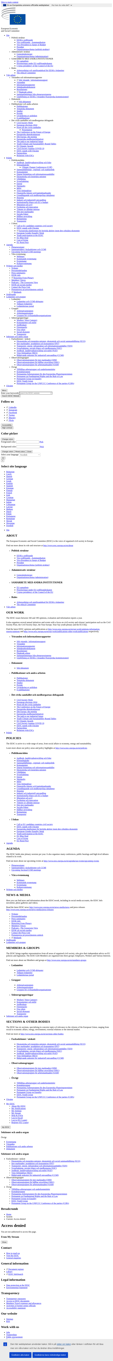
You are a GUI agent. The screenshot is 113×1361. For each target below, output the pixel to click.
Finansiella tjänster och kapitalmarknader (34, 193)
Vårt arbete (11, 75)
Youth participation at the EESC (30, 235)
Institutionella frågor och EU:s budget (32, 202)
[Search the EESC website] (35, 393)
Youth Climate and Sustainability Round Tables (36, 144)
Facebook (11, 412)
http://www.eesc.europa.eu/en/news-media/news (49, 907)
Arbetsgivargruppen (25, 311)
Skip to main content (9, 2)
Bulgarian (10, 472)
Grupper (14, 308)
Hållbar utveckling (24, 216)
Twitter (10, 415)
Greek (8, 481)
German (9, 479)
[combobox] (29, 455)
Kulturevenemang (24, 263)
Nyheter (14, 268)
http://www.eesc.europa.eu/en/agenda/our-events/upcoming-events (71, 861)
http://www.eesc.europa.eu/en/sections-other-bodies (42, 1034)
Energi (19, 183)
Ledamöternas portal (25, 306)
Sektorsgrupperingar (19, 318)
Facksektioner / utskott (20, 339)
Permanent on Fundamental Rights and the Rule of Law (40, 376)
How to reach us (13, 1253)
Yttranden (21, 82)
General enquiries (13, 1258)
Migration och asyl (24, 205)
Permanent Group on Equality (29, 379)
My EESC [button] (10, 1104)
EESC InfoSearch (14, 1274)
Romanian (10, 518)
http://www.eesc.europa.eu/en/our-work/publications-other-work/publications (56, 631)
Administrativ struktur (20, 52)
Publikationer (22, 106)
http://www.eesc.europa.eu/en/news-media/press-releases (30, 909)
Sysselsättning (23, 181)
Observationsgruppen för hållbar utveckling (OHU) (38, 362)
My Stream (16, 1113)
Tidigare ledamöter (25, 304)
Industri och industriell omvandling (31, 200)
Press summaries (18, 273)
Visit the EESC (12, 1255)
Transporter (21, 221)
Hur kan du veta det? (62, 5)
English (9, 483)
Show (4, 1242)
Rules (13, 68)
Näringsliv (21, 186)
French (9, 493)
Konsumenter (22, 172)
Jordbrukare (22, 325)
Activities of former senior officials (21, 1306)
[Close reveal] (2, 460)
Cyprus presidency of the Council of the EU (35, 66)
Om (7, 35)
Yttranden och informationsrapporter (26, 77)
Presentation (27, 130)
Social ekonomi (23, 332)
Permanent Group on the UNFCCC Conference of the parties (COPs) (45, 383)
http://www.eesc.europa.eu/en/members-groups (66, 960)
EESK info (16, 275)
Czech (8, 474)
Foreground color (8, 442)
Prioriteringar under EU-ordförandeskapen (34, 63)
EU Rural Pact (23, 242)
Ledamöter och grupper (16, 297)
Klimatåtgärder (23, 165)
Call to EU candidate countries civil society (35, 226)
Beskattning (22, 219)
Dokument (15, 99)
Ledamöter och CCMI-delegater (30, 301)
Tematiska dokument (25, 109)
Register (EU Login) (20, 1122)
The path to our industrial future (30, 141)
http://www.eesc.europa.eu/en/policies (71, 748)
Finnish (9, 490)
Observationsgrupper (20, 358)
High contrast (7, 428)
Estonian (10, 488)
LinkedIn (11, 407)
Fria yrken (21, 329)
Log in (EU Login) (19, 1120)
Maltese (9, 509)
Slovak (9, 521)
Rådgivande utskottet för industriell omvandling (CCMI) (40, 355)
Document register (15, 1269)
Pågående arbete (24, 92)
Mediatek (16, 292)
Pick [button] (41, 442)
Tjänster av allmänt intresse (28, 209)
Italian (9, 502)
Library (9, 1271)
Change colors (7, 439)
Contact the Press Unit (20, 287)
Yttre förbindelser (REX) (27, 353)
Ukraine (9, 386)
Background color (8, 447)
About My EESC (18, 1106)
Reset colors (20, 452)
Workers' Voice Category (27, 320)
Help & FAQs (17, 1115)
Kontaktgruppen (23, 372)
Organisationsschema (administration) (32, 56)
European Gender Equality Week (30, 233)
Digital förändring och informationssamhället (35, 174)
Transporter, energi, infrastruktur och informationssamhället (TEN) (44, 346)
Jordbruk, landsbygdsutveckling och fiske (34, 162)
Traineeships (11, 1335)
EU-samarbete (23, 61)
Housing (20, 198)
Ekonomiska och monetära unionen (31, 176)
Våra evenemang (18, 254)
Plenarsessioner (17, 247)
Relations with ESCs (25, 155)
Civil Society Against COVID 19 (30, 148)
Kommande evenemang (26, 259)
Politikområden (17, 160)
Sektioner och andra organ (17, 336)
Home (8, 1214)
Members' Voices (18, 280)
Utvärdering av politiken (27, 116)
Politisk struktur (18, 38)
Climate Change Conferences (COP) (37, 167)
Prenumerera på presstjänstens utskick (27, 289)
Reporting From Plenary (22, 278)
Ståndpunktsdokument (26, 87)
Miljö (19, 188)
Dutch (8, 511)
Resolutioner (22, 89)
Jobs (8, 1332)
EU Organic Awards (25, 146)
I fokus (14, 223)
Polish (8, 514)
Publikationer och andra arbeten (24, 104)
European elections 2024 (27, 125)
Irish (8, 495)
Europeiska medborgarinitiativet (30, 139)
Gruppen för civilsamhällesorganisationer (34, 315)
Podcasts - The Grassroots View (24, 282)
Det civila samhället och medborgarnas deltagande (32, 120)
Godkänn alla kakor (20, 1355)
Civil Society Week (25, 123)
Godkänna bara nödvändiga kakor (50, 1355)
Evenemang (22, 261)
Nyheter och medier (14, 266)
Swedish (9, 525)
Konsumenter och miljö (26, 322)
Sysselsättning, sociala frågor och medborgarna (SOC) (39, 348)
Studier (20, 111)
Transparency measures (16, 1299)
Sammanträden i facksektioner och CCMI (28, 249)
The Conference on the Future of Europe (33, 132)
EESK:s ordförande (25, 40)
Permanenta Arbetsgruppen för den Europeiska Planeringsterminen (44, 374)
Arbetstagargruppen (25, 313)
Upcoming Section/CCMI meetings (26, 252)
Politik (9, 158)
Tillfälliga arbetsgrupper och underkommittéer (36, 369)
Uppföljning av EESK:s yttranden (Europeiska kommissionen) (43, 97)
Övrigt (14, 367)
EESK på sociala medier (21, 285)
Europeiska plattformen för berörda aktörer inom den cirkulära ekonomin (48, 231)
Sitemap (9, 1319)
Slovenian (10, 523)
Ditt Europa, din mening (27, 137)
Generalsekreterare (24, 54)
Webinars (20, 256)
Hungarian (10, 500)
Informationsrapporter (26, 85)
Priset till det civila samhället (29, 127)
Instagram (11, 410)
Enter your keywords (9, 393)
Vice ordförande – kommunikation (31, 42)
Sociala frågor (22, 214)
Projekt (20, 113)
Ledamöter (15, 299)
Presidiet (20, 47)
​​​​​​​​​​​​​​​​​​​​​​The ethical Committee (26, 73)
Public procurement (14, 1337)
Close (29, 452)
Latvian (9, 507)
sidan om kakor (64, 1344)
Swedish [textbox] (23, 455)
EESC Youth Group (25, 381)
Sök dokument (24, 102)
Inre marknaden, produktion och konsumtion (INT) (38, 343)
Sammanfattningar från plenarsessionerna (34, 94)
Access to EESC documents (17, 1301)
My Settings (16, 1111)
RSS (8, 1321)
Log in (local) (17, 1118)
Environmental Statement (16, 1287)
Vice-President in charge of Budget (31, 45)
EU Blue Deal (22, 238)
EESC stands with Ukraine (28, 151)
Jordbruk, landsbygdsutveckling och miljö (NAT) (37, 351)
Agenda (9, 245)
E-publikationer (23, 118)
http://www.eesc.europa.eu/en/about (58, 545)
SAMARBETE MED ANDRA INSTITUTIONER (32, 59)
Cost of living (22, 240)
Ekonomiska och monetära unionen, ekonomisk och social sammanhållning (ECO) (51, 341)
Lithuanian (10, 504)
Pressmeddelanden (19, 270)
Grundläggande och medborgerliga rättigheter (36, 195)
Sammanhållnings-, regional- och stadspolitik (35, 169)
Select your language (9, 454)
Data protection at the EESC (18, 1285)
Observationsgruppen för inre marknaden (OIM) (37, 360)
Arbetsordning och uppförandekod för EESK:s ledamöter (40, 70)
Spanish (9, 486)
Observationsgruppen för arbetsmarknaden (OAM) (38, 365)
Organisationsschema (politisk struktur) (33, 49)
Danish (9, 476)
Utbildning (21, 179)
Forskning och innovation (27, 207)
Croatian (9, 497)
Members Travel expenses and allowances (23, 1303)
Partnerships (22, 153)
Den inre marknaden (25, 212)
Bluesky (11, 418)
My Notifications (18, 1108)
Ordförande (11, 294)
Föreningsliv (22, 327)
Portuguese (10, 516)
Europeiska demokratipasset (28, 134)
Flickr (10, 420)
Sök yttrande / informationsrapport (32, 80)
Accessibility (7, 425)
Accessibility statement (16, 1308)
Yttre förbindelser (24, 191)
